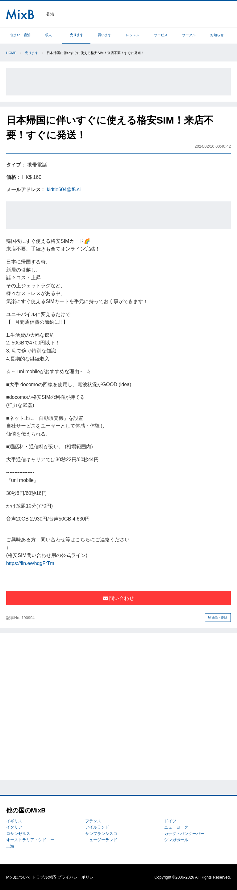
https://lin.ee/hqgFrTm (30, 563)
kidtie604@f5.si (64, 189)
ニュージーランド (101, 839)
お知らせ (217, 35)
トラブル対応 (44, 877)
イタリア (14, 827)
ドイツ (170, 821)
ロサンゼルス (18, 833)
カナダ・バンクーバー (184, 833)
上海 (10, 846)
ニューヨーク (176, 827)
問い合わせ (118, 598)
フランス (93, 821)
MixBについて (18, 877)
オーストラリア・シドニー (30, 839)
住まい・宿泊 (20, 35)
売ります (76, 35)
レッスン (132, 35)
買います (104, 35)
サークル (189, 35)
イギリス (14, 821)
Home (11, 53)
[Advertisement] (118, 81)
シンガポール (176, 839)
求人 (48, 35)
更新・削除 (218, 617)
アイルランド (97, 827)
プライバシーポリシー (77, 877)
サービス (161, 35)
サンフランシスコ (101, 833)
